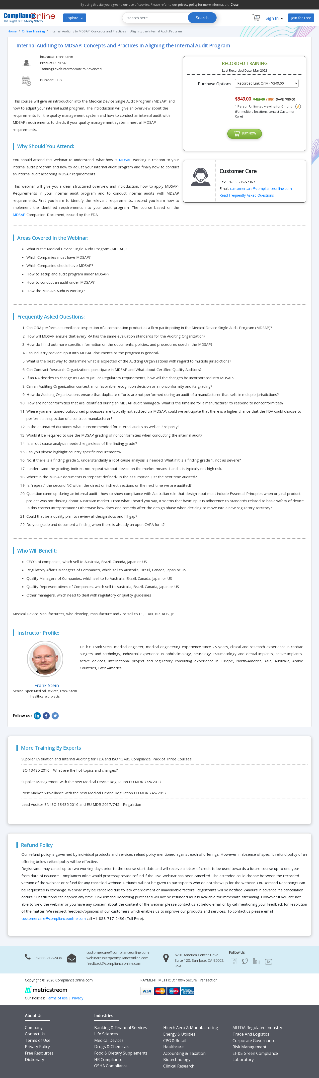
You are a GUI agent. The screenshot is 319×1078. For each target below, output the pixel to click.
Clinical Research (178, 1066)
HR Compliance (108, 1059)
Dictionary (34, 1059)
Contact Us (35, 1034)
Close (235, 4)
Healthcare (173, 1047)
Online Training (33, 31)
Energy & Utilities (179, 1034)
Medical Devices (109, 1040)
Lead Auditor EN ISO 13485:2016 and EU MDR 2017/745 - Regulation (81, 804)
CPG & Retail (174, 1040)
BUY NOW (244, 134)
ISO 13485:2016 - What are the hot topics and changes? (69, 770)
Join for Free (301, 17)
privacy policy (187, 4)
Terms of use (57, 998)
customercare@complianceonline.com (261, 189)
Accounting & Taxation (184, 1053)
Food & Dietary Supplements (121, 1053)
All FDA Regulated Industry (257, 1027)
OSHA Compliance (111, 1066)
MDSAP (126, 159)
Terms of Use (37, 1040)
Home (12, 31)
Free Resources (39, 1053)
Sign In (274, 18)
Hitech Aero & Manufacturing (190, 1027)
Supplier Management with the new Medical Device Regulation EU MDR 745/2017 (91, 781)
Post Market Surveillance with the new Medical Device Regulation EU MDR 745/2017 (93, 792)
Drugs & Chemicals (111, 1046)
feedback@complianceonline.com (113, 963)
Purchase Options (214, 84)
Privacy (77, 998)
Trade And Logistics (251, 1034)
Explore (74, 17)
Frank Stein (64, 56)
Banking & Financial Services (120, 1027)
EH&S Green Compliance (255, 1053)
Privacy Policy (37, 1046)
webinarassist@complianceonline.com (117, 958)
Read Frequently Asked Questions (247, 196)
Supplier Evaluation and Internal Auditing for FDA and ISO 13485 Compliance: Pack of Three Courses (106, 758)
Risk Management (249, 1047)
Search (202, 17)
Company (34, 1027)
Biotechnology (176, 1059)
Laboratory (243, 1059)
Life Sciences (106, 1034)
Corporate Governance (254, 1040)
